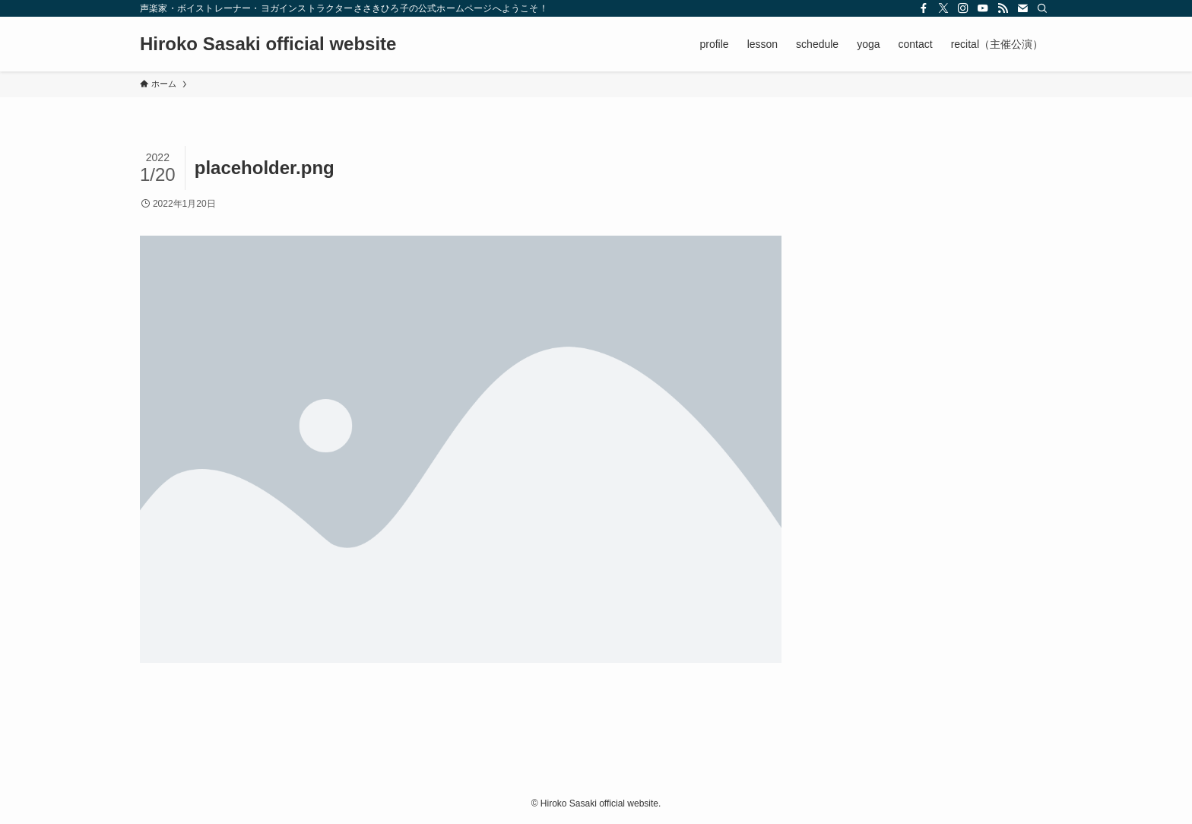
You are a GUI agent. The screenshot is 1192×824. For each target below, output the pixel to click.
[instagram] (963, 8)
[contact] (1022, 8)
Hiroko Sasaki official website (268, 44)
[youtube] (983, 8)
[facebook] (924, 8)
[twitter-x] (943, 8)
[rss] (1003, 8)
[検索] (1042, 8)
